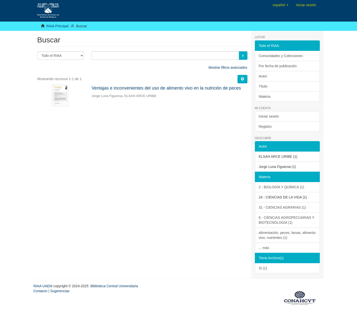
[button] (280, 5)
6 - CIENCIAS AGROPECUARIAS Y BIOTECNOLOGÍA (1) (287, 220)
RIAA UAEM (43, 286)
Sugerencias (59, 291)
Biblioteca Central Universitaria (114, 286)
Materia (264, 96)
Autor (263, 76)
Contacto (40, 291)
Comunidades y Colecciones (281, 56)
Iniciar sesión (269, 116)
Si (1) (263, 268)
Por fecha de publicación (278, 66)
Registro (265, 126)
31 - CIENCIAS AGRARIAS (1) (282, 207)
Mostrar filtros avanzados (227, 67)
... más (264, 248)
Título (263, 86)
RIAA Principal (57, 26)
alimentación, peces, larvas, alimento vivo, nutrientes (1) (287, 235)
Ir (243, 56)
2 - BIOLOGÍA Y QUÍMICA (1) (281, 187)
